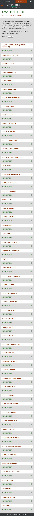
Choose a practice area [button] (12, 16)
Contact (21, 1)
